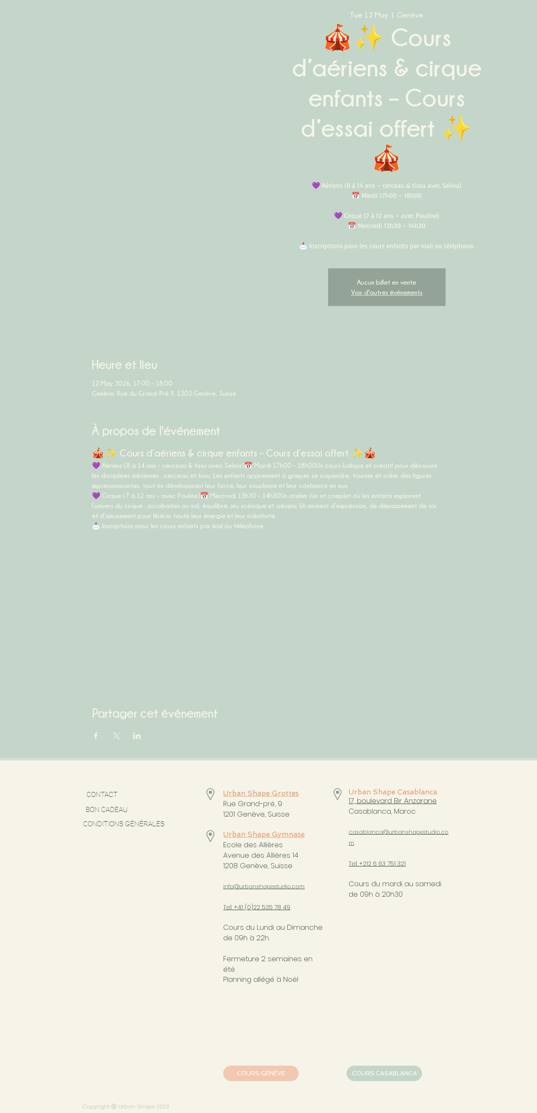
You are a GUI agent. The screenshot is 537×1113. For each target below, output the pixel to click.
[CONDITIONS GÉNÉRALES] (123, 824)
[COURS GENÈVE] (261, 1073)
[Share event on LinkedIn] (137, 735)
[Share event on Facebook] (96, 735)
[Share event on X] (116, 735)
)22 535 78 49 (270, 907)
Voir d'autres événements (386, 292)
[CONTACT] (101, 795)
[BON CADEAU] (129, 810)
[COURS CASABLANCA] (384, 1073)
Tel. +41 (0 (237, 907)
